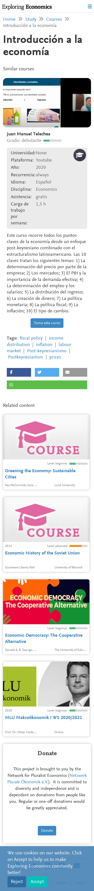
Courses (54, 19)
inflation (44, 345)
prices (55, 357)
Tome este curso (47, 323)
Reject (17, 881)
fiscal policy (31, 338)
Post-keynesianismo (46, 351)
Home (9, 19)
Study (30, 19)
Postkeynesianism (25, 357)
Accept (37, 881)
